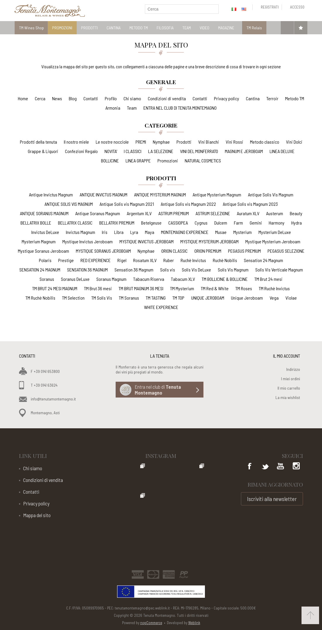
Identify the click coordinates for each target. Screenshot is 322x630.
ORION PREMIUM (207, 251)
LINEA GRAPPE (138, 160)
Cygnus (201, 222)
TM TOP (178, 297)
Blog (73, 98)
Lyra (134, 232)
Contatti (90, 98)
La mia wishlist (287, 397)
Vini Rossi (234, 142)
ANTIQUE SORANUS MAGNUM (44, 213)
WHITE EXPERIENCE (161, 307)
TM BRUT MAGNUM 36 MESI (141, 288)
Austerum (274, 213)
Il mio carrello (289, 388)
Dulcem (220, 222)
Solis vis (167, 269)
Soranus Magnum (111, 279)
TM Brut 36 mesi (98, 288)
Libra (119, 232)
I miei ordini (290, 378)
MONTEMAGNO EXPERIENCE (184, 232)
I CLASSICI (132, 151)
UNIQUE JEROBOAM (207, 297)
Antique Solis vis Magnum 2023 (250, 204)
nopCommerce (151, 622)
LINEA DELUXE (282, 151)
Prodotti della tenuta (38, 142)
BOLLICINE (110, 160)
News (57, 98)
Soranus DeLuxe (75, 279)
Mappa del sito (37, 515)
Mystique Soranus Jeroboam (43, 251)
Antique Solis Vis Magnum (270, 194)
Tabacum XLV (183, 279)
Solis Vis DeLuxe (196, 269)
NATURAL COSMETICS (203, 160)
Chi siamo (132, 98)
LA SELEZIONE (160, 151)
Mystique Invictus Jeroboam (87, 241)
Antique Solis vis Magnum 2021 (127, 204)
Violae (291, 297)
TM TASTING (156, 297)
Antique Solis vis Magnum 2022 (188, 204)
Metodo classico (264, 142)
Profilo (111, 98)
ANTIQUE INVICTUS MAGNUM (103, 194)
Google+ (295, 466)
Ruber (168, 260)
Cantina (253, 98)
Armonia (112, 108)
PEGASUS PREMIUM (244, 251)
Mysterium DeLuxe (274, 232)
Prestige (66, 260)
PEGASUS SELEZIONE (286, 251)
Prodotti (184, 142)
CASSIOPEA (178, 222)
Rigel (121, 260)
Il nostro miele (76, 142)
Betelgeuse (151, 222)
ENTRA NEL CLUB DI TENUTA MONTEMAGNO (180, 108)
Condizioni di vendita (167, 98)
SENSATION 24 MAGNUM (39, 269)
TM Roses (243, 288)
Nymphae (161, 142)
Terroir (272, 98)
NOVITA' (111, 151)
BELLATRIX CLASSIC (75, 222)
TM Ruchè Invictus (274, 288)
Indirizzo (293, 369)
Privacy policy (226, 98)
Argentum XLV (139, 213)
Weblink (194, 622)
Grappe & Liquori (43, 151)
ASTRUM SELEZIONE (213, 213)
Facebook (250, 466)
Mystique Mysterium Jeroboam (272, 241)
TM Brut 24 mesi (268, 279)
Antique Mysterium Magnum (217, 194)
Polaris (45, 260)
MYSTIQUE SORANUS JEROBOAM (103, 251)
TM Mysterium (182, 288)
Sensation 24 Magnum (263, 260)
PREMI (141, 142)
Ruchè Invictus (193, 260)
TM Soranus (129, 297)
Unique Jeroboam (247, 297)
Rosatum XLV (145, 260)
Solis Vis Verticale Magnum (279, 269)
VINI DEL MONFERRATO (199, 151)
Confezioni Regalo (81, 151)
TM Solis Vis (101, 297)
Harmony (277, 222)
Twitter (265, 466)
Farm (238, 222)
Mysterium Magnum (39, 241)
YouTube (280, 466)
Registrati (270, 7)
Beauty (296, 213)
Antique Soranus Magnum (97, 213)
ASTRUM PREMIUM (173, 213)
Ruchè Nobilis (225, 260)
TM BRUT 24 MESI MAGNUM (54, 288)
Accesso (297, 7)
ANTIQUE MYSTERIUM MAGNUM (160, 194)
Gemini (256, 222)
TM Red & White (215, 288)
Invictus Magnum (80, 232)
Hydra (296, 222)
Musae (221, 232)
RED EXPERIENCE (95, 260)
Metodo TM (294, 98)
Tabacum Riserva (148, 279)
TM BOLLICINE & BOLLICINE (225, 279)
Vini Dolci (294, 142)
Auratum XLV (248, 213)
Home (23, 98)
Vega (274, 297)
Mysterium (242, 232)
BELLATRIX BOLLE (35, 222)
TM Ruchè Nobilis (40, 297)
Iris (104, 232)
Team (132, 108)
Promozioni (167, 160)
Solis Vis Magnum (233, 269)
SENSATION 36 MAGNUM (87, 269)
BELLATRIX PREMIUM (116, 222)
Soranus (47, 279)
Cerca (40, 98)
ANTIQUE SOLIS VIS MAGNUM (68, 204)
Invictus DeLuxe (45, 232)
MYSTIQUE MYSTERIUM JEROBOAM (209, 241)
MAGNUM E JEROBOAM (244, 151)
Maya (149, 232)
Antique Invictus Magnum (51, 194)
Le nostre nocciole (112, 142)
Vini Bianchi (208, 142)
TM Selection (73, 297)
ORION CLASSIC (174, 251)
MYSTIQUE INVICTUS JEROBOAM (146, 241)
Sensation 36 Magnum (133, 269)
